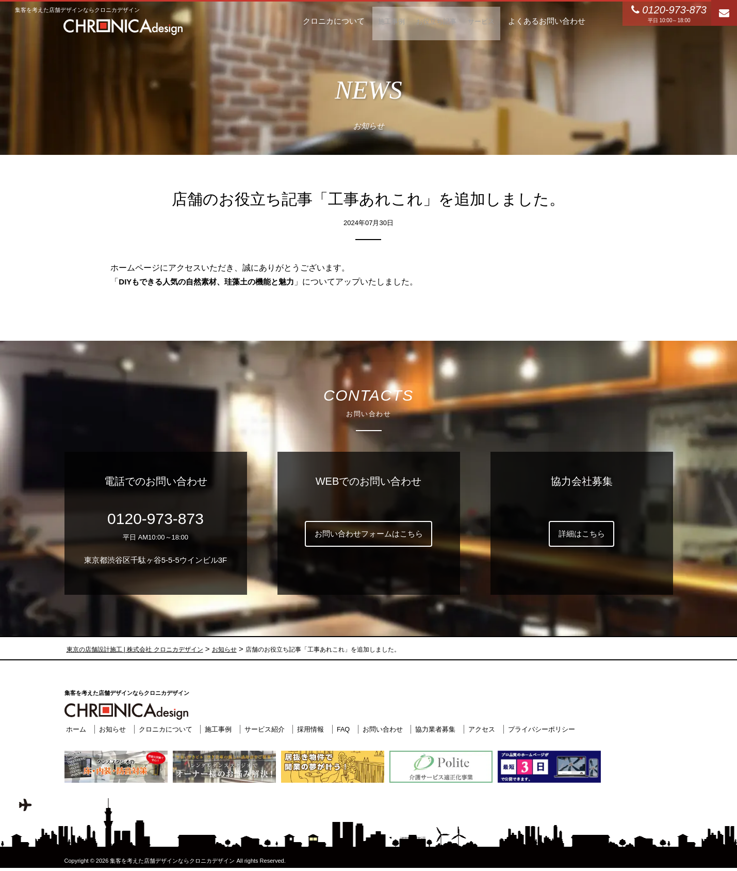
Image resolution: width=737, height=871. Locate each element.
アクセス (480, 729)
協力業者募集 (434, 729)
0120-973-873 (155, 518)
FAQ (341, 729)
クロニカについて (163, 729)
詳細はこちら (582, 533)
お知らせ (110, 729)
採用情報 (309, 729)
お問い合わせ (381, 729)
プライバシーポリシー (540, 729)
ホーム (74, 729)
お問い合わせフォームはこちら (369, 533)
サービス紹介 (262, 729)
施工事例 (216, 729)
